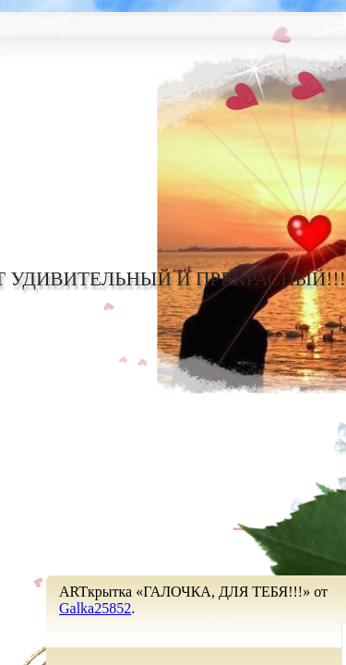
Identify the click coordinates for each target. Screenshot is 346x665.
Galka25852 (95, 608)
